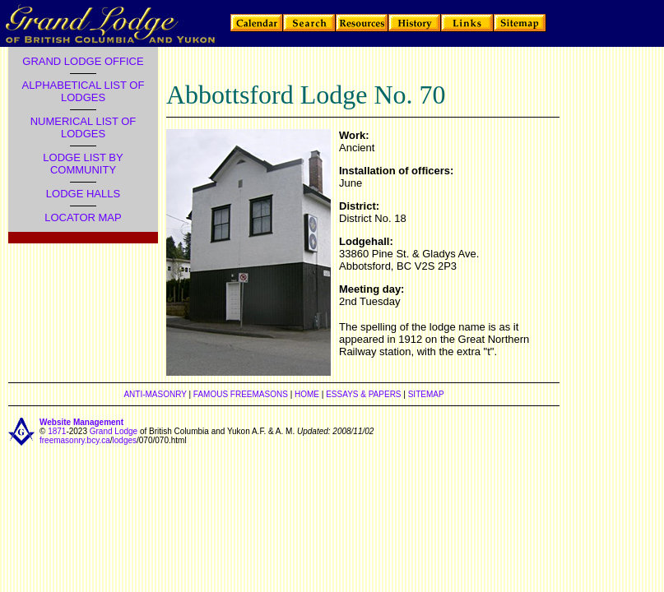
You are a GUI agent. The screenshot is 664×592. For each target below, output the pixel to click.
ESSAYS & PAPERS (363, 394)
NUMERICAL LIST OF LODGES (83, 127)
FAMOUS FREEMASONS (240, 394)
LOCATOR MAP (82, 217)
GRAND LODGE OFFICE (82, 61)
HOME (307, 394)
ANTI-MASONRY (154, 394)
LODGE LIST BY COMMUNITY (83, 163)
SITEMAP (426, 394)
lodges (125, 440)
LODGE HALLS (83, 193)
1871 (57, 431)
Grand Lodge (113, 431)
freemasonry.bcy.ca (74, 440)
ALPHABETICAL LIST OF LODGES (83, 91)
